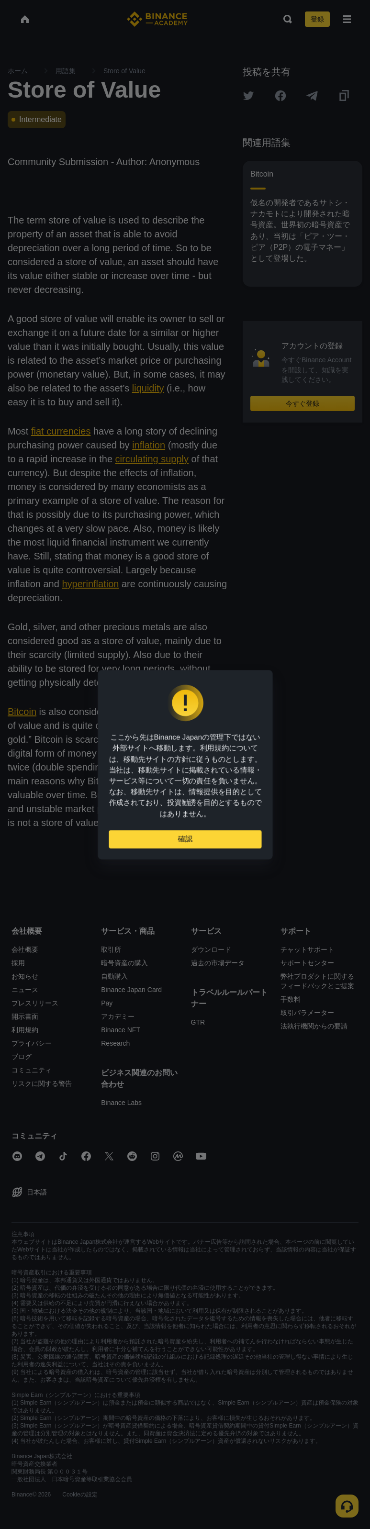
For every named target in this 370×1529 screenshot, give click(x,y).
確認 (185, 843)
